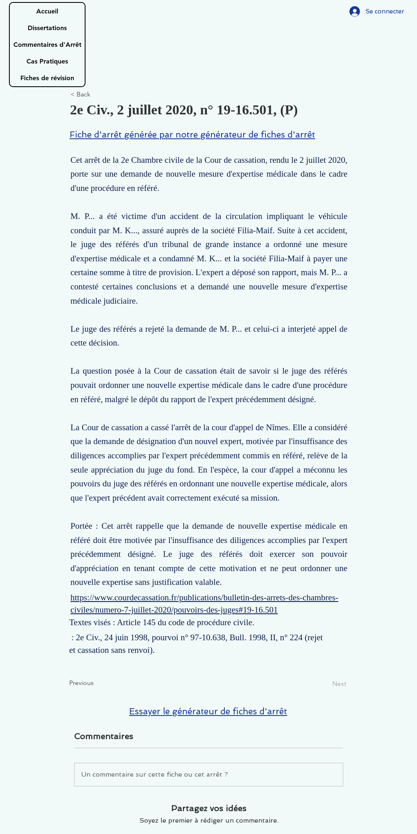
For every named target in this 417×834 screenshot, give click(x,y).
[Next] (325, 684)
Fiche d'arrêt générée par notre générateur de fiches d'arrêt (192, 134)
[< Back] (97, 95)
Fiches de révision (47, 78)
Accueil (47, 11)
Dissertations (47, 28)
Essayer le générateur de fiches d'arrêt (208, 711)
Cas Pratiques (47, 61)
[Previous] (96, 683)
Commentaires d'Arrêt (47, 44)
